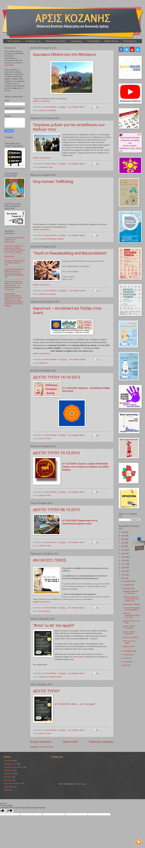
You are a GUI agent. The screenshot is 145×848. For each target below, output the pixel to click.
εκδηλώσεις (43, 363)
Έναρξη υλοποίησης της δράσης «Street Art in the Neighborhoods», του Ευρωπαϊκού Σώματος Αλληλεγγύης (13, 285)
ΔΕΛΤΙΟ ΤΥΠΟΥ (45, 439)
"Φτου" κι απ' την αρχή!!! (53, 625)
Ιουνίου (126, 662)
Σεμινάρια (52, 294)
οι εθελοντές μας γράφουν (13, 767)
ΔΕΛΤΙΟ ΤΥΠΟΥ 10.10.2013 (56, 453)
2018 (123, 560)
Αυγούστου (127, 655)
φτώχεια (61, 239)
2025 (123, 536)
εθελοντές (42, 110)
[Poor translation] (9, 811)
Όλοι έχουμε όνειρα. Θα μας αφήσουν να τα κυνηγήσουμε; (14, 240)
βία (40, 611)
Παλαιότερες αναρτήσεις (101, 741)
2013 (123, 578)
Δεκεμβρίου (127, 581)
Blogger (83, 784)
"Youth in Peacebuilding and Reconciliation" (70, 253)
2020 (123, 553)
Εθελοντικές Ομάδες (56, 41)
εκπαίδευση (51, 110)
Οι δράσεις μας (33, 41)
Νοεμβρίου (127, 585)
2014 (123, 575)
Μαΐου (125, 665)
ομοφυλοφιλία (9, 787)
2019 (123, 557)
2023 (123, 543)
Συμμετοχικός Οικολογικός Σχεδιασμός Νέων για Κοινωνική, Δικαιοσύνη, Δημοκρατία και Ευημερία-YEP (14, 273)
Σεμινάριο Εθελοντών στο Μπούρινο (64, 54)
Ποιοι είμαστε (14, 41)
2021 (123, 550)
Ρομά (51, 167)
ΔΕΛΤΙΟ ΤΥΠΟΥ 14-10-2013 (56, 377)
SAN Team (8, 777)
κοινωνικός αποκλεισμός (48, 239)
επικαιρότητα (8, 770)
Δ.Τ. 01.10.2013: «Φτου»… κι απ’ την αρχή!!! (75, 704)
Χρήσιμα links (9, 256)
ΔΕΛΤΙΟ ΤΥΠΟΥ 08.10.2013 (56, 509)
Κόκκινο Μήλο (78, 657)
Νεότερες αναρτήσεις (41, 741)
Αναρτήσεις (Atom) (47, 747)
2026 (123, 532)
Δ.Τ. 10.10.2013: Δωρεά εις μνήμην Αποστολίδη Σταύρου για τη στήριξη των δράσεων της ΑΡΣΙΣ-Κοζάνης (85, 467)
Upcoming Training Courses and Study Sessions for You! (14, 263)
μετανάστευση (9, 774)
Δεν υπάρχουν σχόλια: (76, 107)
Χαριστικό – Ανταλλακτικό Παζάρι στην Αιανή (131, 615)
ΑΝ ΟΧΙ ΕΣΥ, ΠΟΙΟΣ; (50, 560)
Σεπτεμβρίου (128, 651)
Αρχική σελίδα (70, 741)
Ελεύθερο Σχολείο (55, 677)
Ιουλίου (126, 658)
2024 (123, 539)
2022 (123, 546)
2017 (123, 564)
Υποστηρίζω (93, 41)
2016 (123, 568)
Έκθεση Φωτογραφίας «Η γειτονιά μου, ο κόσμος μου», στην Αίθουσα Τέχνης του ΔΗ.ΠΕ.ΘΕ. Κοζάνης (14, 249)
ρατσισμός (46, 611)
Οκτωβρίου (127, 588)
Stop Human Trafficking (53, 181)
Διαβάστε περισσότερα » (42, 101)
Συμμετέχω (76, 41)
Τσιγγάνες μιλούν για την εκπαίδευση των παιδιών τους (131, 599)
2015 (123, 571)
